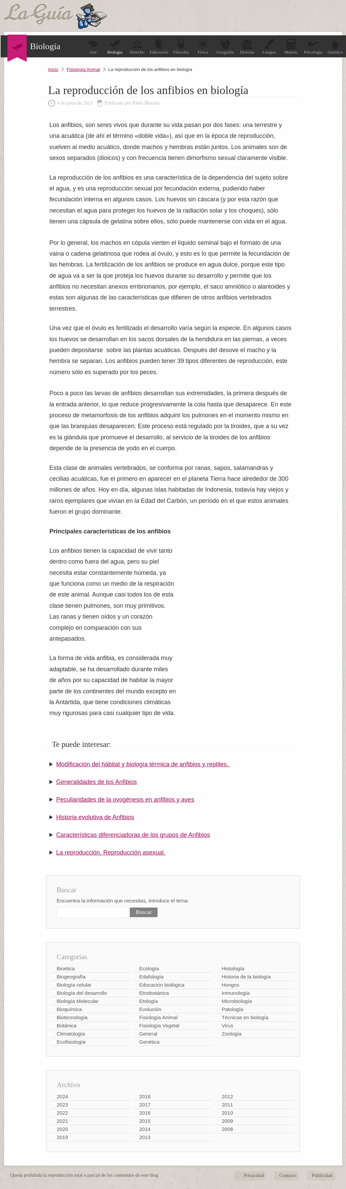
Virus (227, 1025)
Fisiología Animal (83, 69)
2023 (62, 1105)
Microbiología (237, 1001)
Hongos (230, 985)
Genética (149, 1042)
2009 (227, 1121)
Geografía (225, 47)
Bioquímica (69, 1009)
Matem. (291, 47)
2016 (144, 1113)
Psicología (313, 47)
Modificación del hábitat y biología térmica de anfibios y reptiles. (143, 764)
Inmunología (236, 993)
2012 (227, 1096)
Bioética (66, 968)
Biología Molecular (77, 1001)
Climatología (71, 1034)
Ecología (149, 968)
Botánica (66, 1025)
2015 (144, 1121)
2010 (227, 1113)
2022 (62, 1113)
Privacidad (254, 1175)
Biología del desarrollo (82, 993)
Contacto (288, 1175)
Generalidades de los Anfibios (96, 782)
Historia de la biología (246, 977)
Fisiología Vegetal (159, 1025)
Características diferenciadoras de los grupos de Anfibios (133, 834)
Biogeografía (71, 977)
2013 (144, 1137)
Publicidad (322, 1175)
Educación (159, 47)
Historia (247, 47)
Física (203, 47)
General (148, 1034)
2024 (62, 1096)
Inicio (53, 69)
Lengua (269, 47)
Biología (115, 47)
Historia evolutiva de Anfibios (95, 817)
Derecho (136, 47)
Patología (232, 1009)
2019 (62, 1137)
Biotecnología (72, 1017)
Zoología (231, 1034)
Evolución (150, 1009)
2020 (62, 1129)
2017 (144, 1105)
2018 (144, 1096)
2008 (227, 1129)
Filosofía (181, 47)
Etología (148, 1001)
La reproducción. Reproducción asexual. (110, 852)
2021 (62, 1121)
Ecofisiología (71, 1042)
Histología (233, 968)
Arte (92, 47)
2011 (227, 1105)
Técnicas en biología (245, 1017)
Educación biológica (161, 985)
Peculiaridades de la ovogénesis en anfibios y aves (125, 799)
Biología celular (74, 985)
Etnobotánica (154, 993)
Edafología (151, 977)
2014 (144, 1129)
